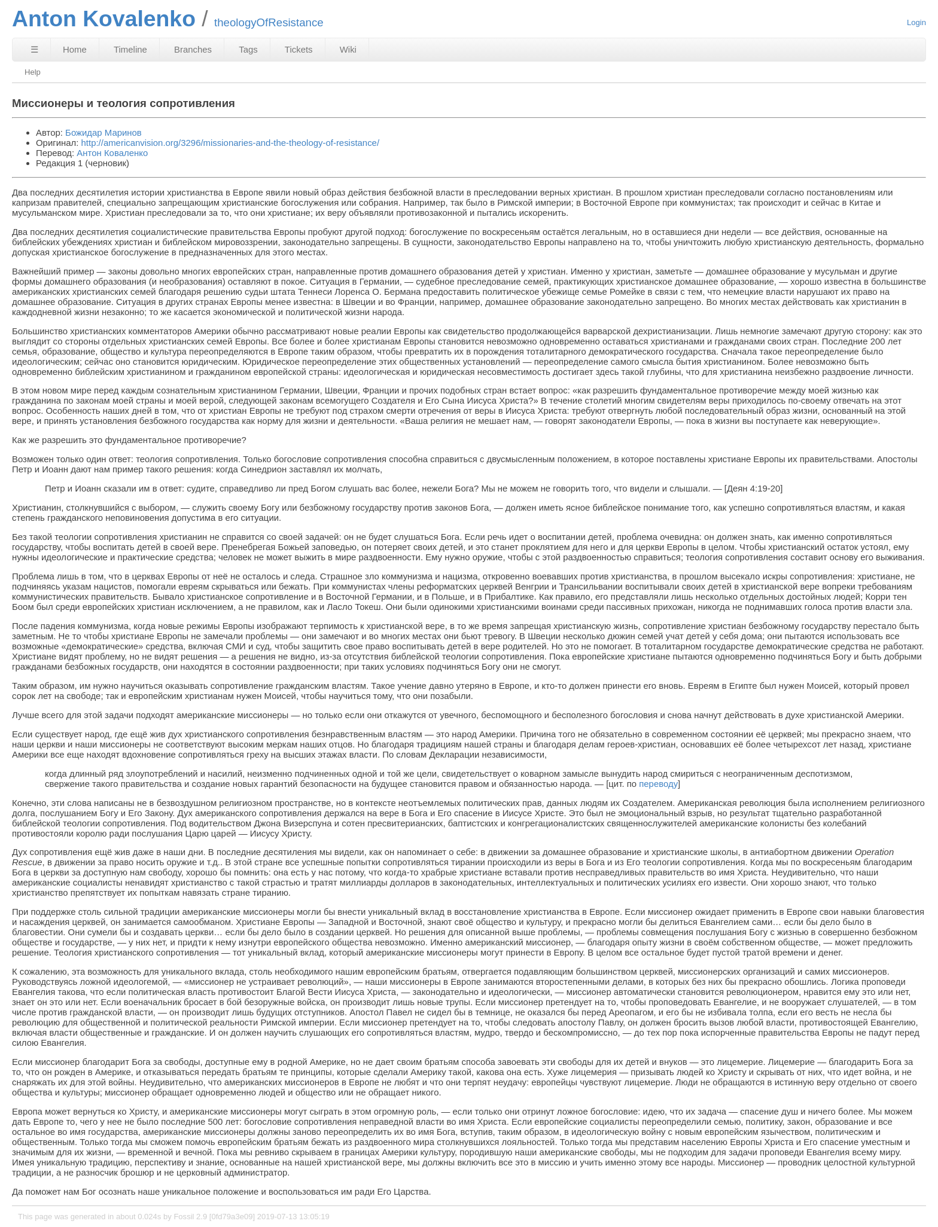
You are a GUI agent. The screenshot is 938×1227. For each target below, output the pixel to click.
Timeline (130, 49)
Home (75, 49)
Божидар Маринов (103, 132)
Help (33, 72)
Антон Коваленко (112, 153)
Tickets (299, 49)
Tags (248, 49)
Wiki (348, 49)
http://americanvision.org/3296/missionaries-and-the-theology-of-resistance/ (230, 143)
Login (916, 22)
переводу (658, 784)
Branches (193, 49)
